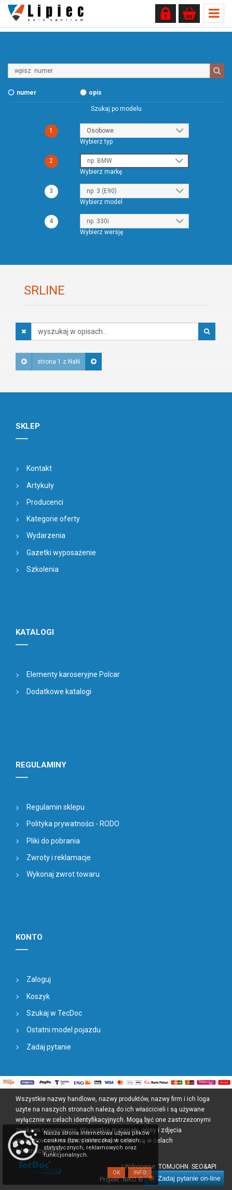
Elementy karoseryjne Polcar (73, 674)
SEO (197, 1166)
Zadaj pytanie (48, 1047)
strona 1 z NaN (58, 361)
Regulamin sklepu (55, 807)
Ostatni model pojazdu (63, 1030)
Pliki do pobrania (53, 841)
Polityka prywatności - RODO (72, 824)
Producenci (44, 502)
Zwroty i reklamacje (58, 857)
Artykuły (40, 485)
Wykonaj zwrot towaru (63, 874)
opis (95, 92)
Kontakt (39, 468)
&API (209, 1166)
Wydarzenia (45, 535)
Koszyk (38, 996)
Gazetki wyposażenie (61, 552)
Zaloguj (38, 979)
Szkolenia (42, 569)
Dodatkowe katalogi (58, 691)
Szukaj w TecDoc (54, 1013)
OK (116, 1172)
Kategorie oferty (53, 519)
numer (26, 92)
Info (139, 1172)
